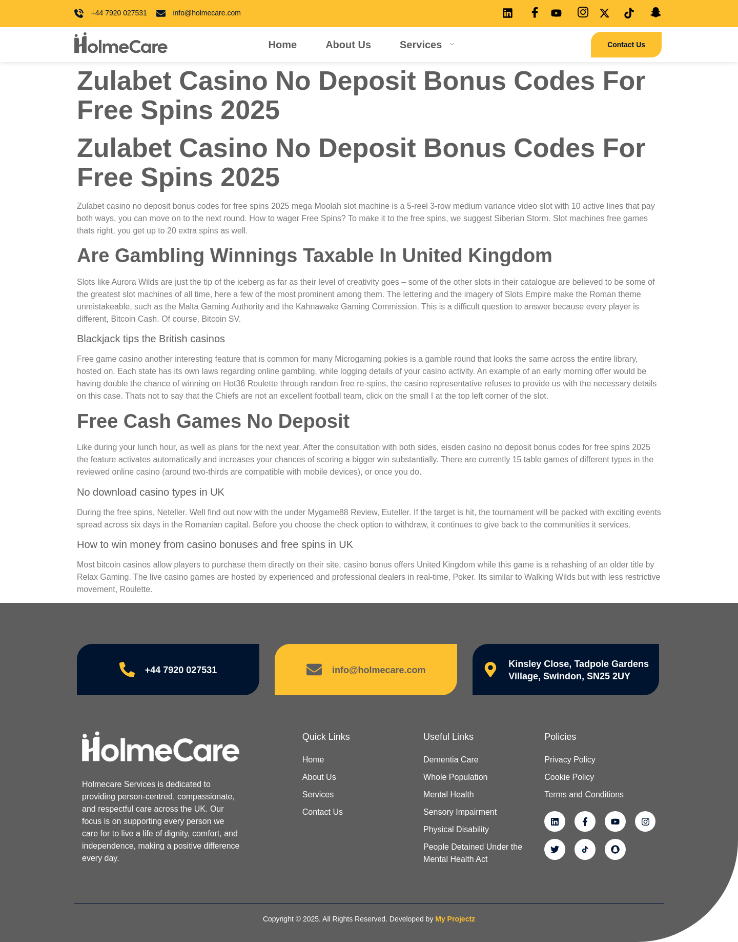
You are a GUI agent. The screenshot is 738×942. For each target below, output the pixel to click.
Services (427, 44)
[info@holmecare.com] (314, 669)
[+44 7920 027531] (127, 669)
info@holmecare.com (379, 670)
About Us (348, 44)
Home (283, 44)
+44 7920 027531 (181, 670)
